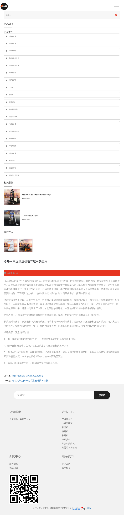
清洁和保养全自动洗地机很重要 (28, 375)
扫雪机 (11, 87)
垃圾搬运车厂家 (14, 65)
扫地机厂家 (12, 43)
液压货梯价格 (13, 109)
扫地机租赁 (12, 146)
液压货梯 (66, 439)
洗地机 (65, 431)
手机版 (88, 508)
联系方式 (66, 463)
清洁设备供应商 (14, 175)
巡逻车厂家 (12, 80)
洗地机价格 (12, 36)
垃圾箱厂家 (12, 153)
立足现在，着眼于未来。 (20, 419)
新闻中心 (15, 456)
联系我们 (68, 456)
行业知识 (13, 467)
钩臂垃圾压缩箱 (14, 131)
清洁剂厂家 (12, 168)
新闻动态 (13, 463)
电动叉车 (12, 160)
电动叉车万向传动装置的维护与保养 (30, 380)
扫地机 (65, 435)
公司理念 (15, 412)
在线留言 (66, 467)
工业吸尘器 (12, 51)
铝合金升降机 (13, 117)
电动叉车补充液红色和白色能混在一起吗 (36, 195)
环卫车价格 (12, 124)
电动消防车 (12, 73)
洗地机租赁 (12, 138)
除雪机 (11, 95)
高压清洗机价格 (14, 58)
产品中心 (68, 412)
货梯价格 (12, 102)
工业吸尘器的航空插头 (30, 215)
